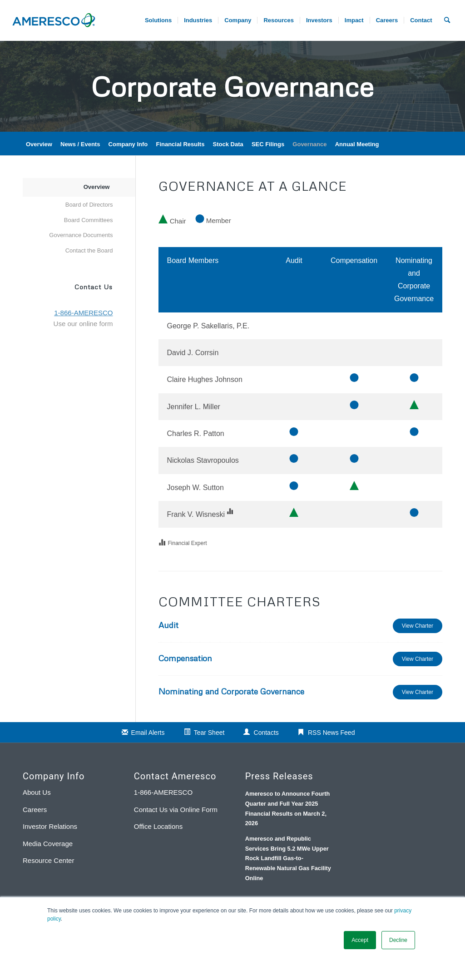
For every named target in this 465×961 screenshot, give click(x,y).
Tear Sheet (209, 732)
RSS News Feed (331, 732)
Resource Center (48, 860)
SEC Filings (268, 144)
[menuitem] (387, 20)
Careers (35, 809)
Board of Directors (89, 204)
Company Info (128, 144)
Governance (309, 144)
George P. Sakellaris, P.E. (208, 326)
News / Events (80, 144)
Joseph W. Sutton (195, 487)
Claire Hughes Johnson (204, 379)
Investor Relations (50, 826)
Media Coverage (48, 843)
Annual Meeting (357, 144)
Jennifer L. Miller (193, 407)
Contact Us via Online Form (176, 809)
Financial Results (180, 144)
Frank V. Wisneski (195, 514)
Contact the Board (89, 250)
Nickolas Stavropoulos (202, 460)
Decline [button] (398, 940)
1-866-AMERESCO (163, 792)
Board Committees (88, 220)
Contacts (266, 732)
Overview (39, 144)
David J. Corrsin (192, 353)
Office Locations (158, 826)
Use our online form (83, 323)
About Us (37, 792)
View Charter (417, 626)
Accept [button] (359, 940)
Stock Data (228, 144)
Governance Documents (81, 235)
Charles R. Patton (195, 433)
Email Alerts (148, 732)
